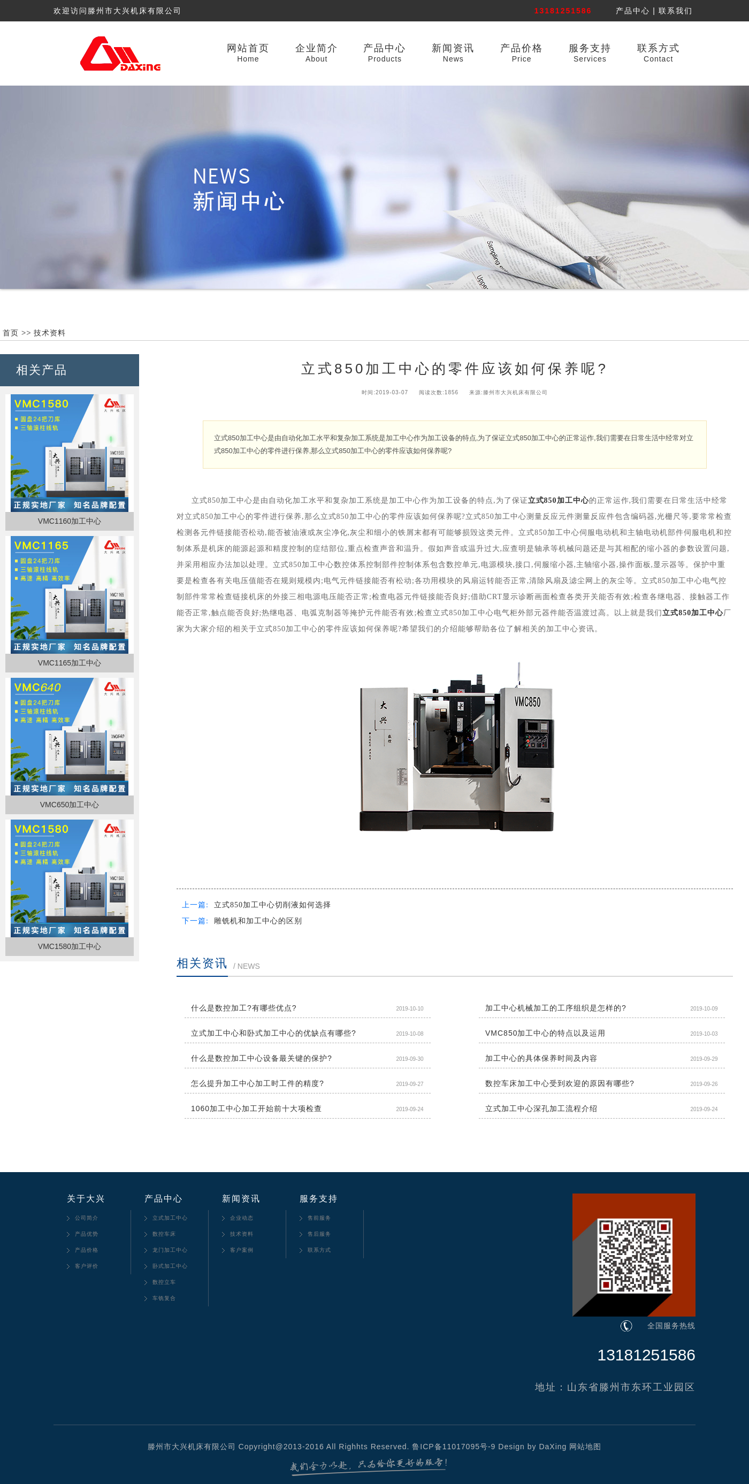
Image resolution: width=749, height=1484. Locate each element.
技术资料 (50, 332)
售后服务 (319, 1234)
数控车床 (164, 1234)
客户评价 (86, 1266)
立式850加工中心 (558, 500)
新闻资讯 (453, 48)
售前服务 (319, 1218)
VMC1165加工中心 (69, 663)
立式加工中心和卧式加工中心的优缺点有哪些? (273, 1033)
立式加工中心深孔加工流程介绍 (541, 1108)
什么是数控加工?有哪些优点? (244, 1008)
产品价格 (521, 48)
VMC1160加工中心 (69, 521)
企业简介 (316, 48)
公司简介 (86, 1218)
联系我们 (676, 10)
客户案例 (242, 1250)
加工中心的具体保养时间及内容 (541, 1058)
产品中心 (633, 10)
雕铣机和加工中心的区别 (258, 921)
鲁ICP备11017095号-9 (453, 1446)
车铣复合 (164, 1298)
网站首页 (248, 48)
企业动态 (242, 1218)
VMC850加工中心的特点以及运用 (545, 1033)
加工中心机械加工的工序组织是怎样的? (555, 1008)
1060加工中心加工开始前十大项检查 (256, 1108)
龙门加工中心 (170, 1250)
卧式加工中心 (170, 1266)
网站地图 (585, 1446)
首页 (11, 332)
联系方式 (658, 48)
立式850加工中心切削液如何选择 (272, 905)
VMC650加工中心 (69, 804)
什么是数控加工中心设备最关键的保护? (261, 1058)
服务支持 (590, 48)
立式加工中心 (170, 1218)
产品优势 (86, 1234)
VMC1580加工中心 (69, 946)
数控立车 (164, 1282)
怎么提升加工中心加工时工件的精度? (257, 1083)
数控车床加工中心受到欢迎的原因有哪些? (560, 1083)
